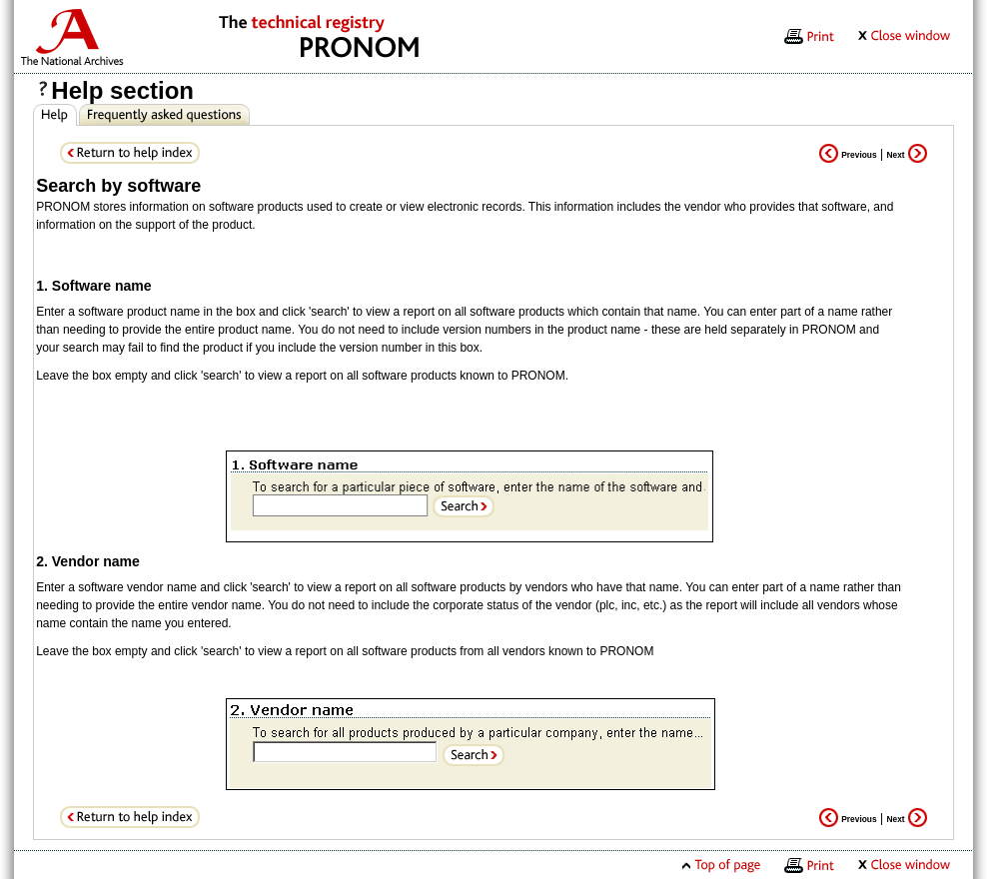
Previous (847, 155)
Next (906, 155)
